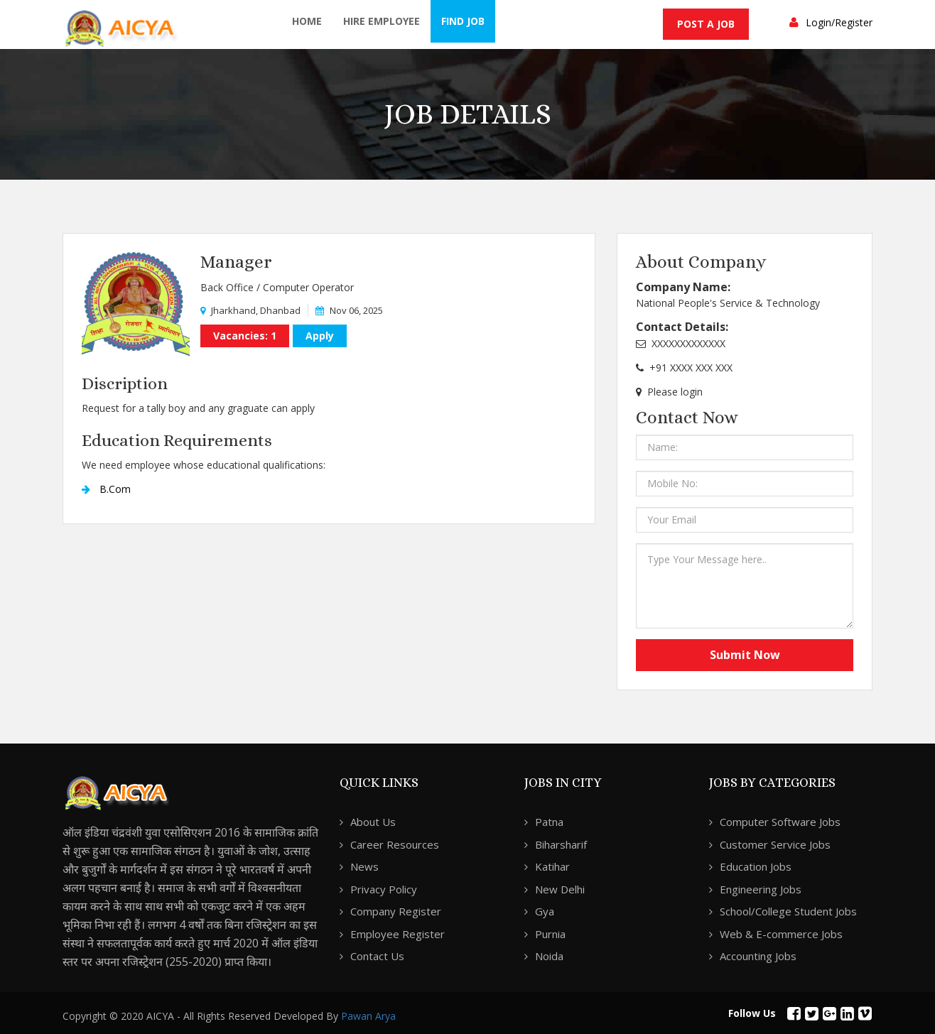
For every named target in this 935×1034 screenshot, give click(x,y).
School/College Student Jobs (788, 911)
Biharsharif (561, 844)
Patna (549, 822)
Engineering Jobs (760, 889)
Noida (549, 956)
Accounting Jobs (758, 956)
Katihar (552, 866)
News (364, 866)
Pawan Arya (368, 1016)
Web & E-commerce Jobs (781, 934)
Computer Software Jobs (780, 822)
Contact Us (377, 956)
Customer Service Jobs (775, 844)
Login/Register (839, 22)
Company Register (395, 911)
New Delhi (560, 889)
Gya (544, 911)
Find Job (463, 21)
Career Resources (394, 844)
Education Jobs (755, 866)
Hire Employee (381, 21)
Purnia (550, 934)
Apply (320, 335)
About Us (373, 822)
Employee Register (397, 934)
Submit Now (745, 655)
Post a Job (706, 24)
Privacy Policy (383, 889)
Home (307, 21)
